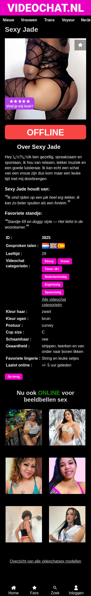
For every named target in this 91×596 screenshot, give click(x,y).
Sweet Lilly (23, 496)
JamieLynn (67, 496)
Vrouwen (29, 20)
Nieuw (8, 20)
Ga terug (14, 376)
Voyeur (68, 20)
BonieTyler (67, 448)
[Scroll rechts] (88, 20)
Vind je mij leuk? (19, 103)
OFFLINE (45, 132)
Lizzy (24, 448)
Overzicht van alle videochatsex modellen (45, 561)
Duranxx (23, 545)
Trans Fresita (67, 545)
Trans (49, 20)
